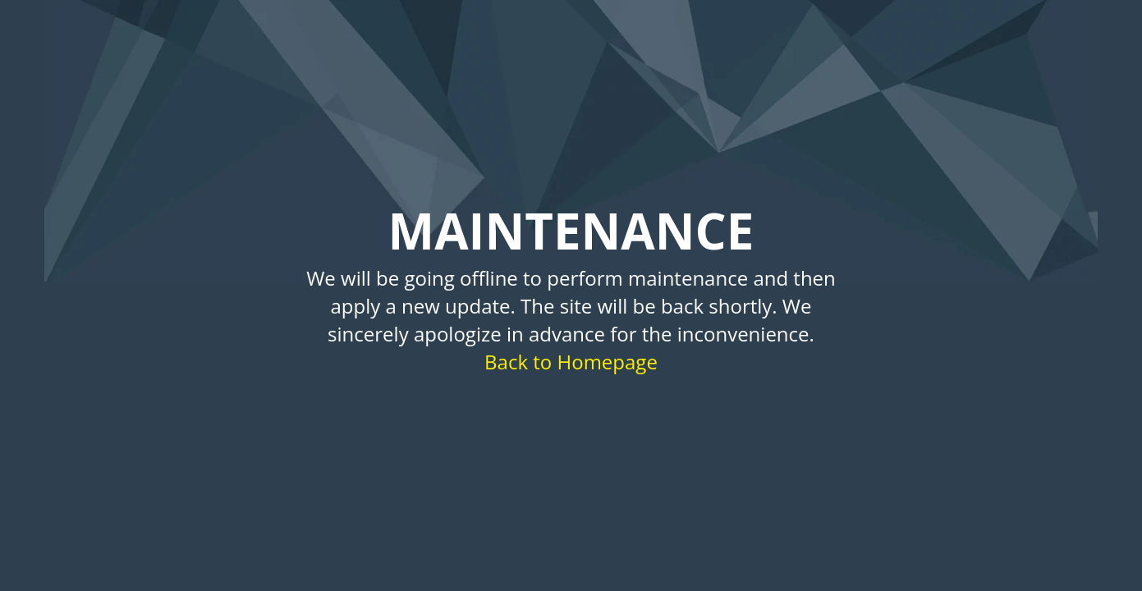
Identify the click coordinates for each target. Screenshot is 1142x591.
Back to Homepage (571, 361)
